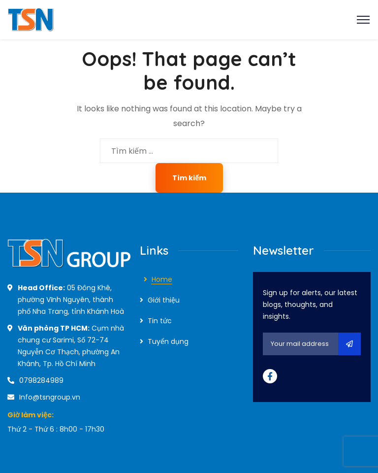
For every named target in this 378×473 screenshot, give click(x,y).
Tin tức (160, 321)
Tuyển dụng (168, 341)
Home (162, 279)
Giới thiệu (164, 300)
